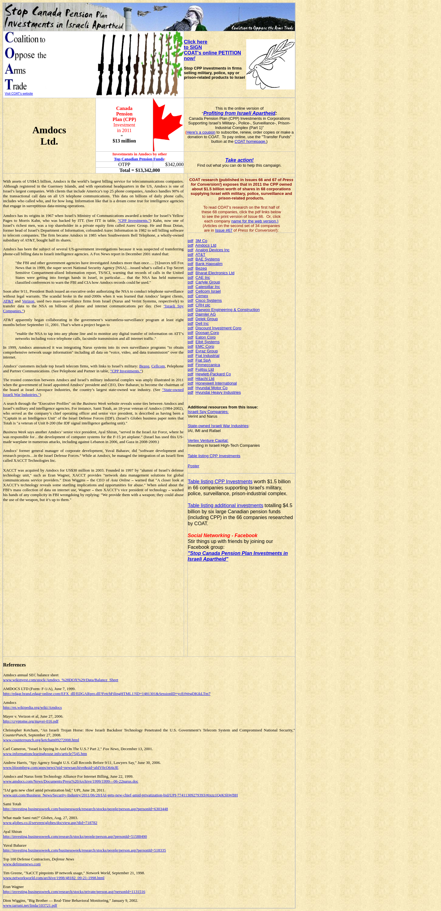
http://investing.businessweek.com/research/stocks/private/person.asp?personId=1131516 (74, 891)
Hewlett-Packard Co (213, 374)
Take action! (239, 160)
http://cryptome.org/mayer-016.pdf (30, 721)
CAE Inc (202, 277)
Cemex (201, 296)
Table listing (199, 456)
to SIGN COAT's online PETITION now (212, 53)
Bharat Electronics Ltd (214, 273)
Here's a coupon (201, 132)
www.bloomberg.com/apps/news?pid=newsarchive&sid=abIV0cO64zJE (61, 767)
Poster (193, 466)
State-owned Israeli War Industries (218, 425)
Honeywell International (216, 383)
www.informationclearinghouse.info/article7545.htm (45, 753)
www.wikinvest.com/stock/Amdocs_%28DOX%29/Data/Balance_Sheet (60, 680)
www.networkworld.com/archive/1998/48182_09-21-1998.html (53, 877)
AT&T (8, 301)
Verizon (28, 301)
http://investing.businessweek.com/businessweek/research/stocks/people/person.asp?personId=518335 (84, 850)
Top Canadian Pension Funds (139, 159)
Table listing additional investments (225, 505)
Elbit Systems (207, 342)
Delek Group (206, 319)
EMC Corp (204, 346)
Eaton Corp (205, 337)
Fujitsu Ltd (204, 369)
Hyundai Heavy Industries (218, 392)
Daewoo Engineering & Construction (227, 309)
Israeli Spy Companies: (208, 411)
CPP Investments (225, 456)
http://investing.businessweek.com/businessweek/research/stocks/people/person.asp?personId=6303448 (85, 809)
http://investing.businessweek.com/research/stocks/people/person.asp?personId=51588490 (75, 836)
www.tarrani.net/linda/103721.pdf (30, 905)
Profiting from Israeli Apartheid (239, 113)
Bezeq (144, 366)
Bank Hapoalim (208, 263)
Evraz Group (206, 351)
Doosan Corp (207, 332)
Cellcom (158, 366)
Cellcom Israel (208, 291)
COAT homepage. (250, 141)
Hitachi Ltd (204, 378)
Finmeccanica (207, 365)
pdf (190, 240)
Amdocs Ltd (206, 245)
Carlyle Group (207, 282)
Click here (195, 41)
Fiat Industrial (207, 355)
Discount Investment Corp (218, 328)
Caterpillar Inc (207, 286)
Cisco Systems (208, 300)
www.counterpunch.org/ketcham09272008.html (41, 740)
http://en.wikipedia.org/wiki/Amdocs (32, 707)
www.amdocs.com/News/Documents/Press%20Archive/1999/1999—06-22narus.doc (70, 781)
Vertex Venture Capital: (208, 440)
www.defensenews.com (22, 864)
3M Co (201, 240)
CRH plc (202, 305)
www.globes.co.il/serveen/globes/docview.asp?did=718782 (50, 822)
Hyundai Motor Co (211, 387)
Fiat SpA (203, 360)
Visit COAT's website (19, 93)
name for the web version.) (254, 221)
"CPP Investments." (134, 220)
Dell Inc (202, 323)
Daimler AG (205, 314)
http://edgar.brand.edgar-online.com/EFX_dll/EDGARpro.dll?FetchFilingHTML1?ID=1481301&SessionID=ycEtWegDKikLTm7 (106, 693)
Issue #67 (223, 230)
